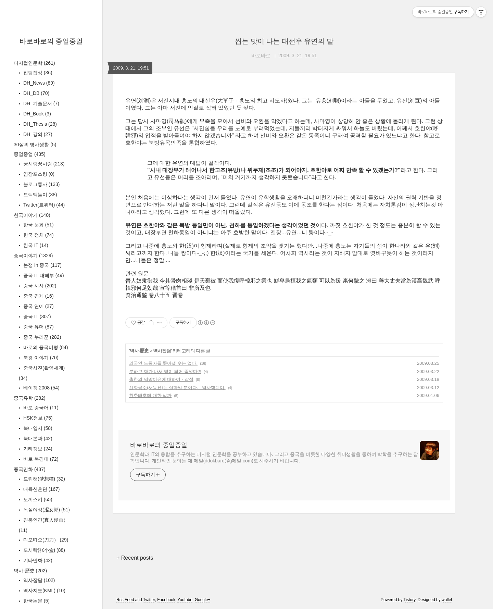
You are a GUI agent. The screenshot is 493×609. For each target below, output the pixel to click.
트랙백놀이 (39, 194)
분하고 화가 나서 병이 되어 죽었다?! (165, 371)
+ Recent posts (134, 558)
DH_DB (35, 93)
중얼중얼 (30, 154)
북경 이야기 (40, 357)
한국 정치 (38, 235)
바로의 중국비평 (45, 347)
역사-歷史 (30, 570)
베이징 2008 (41, 387)
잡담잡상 (37, 72)
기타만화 (37, 560)
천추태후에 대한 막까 (150, 395)
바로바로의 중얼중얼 (51, 41)
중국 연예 (38, 306)
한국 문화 (38, 224)
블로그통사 (41, 184)
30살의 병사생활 (35, 144)
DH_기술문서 (40, 103)
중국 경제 (38, 296)
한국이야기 (32, 215)
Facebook (166, 599)
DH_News (38, 83)
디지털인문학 (34, 63)
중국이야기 (33, 255)
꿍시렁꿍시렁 (43, 163)
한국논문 (36, 601)
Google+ (203, 599)
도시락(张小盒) (43, 550)
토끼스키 (37, 499)
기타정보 (37, 448)
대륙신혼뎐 (41, 489)
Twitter (149, 599)
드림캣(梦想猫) (43, 479)
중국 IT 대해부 (43, 275)
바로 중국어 (40, 407)
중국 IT (36, 316)
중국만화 (30, 469)
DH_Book (36, 113)
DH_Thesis (39, 124)
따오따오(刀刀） (45, 540)
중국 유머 (38, 327)
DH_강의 (37, 134)
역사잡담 (38, 580)
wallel (447, 599)
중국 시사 (39, 285)
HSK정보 (37, 418)
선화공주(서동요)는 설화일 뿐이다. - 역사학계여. (177, 387)
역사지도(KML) (43, 590)
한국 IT (35, 245)
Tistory (410, 599)
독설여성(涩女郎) (46, 509)
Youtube (184, 599)
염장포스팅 (38, 174)
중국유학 (30, 398)
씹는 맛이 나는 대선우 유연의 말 (284, 41)
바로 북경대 (40, 459)
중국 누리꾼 (41, 337)
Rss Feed (125, 599)
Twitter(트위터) (43, 205)
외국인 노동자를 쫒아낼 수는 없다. (163, 363)
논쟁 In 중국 (42, 265)
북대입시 (37, 428)
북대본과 (37, 438)
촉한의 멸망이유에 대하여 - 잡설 (161, 379)
